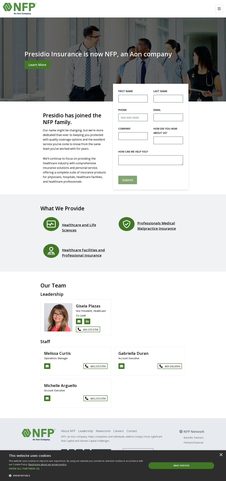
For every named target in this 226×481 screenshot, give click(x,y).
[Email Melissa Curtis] (47, 366)
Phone (122, 110)
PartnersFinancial (193, 442)
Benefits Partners (194, 437)
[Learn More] (37, 64)
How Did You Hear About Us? (165, 131)
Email (157, 110)
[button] (76, 468)
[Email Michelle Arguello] (47, 398)
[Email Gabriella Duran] (121, 366)
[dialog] (113, 465)
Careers (118, 431)
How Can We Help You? (133, 151)
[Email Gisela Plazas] (79, 321)
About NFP (68, 431)
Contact (132, 431)
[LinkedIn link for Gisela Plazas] (87, 321)
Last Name (160, 91)
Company (124, 128)
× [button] (221, 455)
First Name (125, 91)
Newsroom (103, 431)
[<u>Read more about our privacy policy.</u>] (47, 464)
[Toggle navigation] (219, 9)
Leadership (85, 431)
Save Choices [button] (181, 465)
